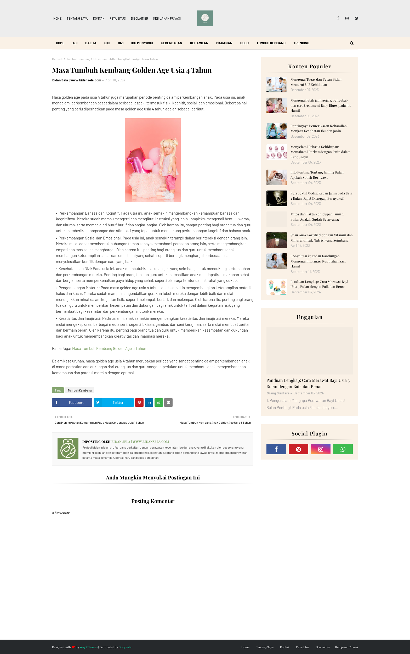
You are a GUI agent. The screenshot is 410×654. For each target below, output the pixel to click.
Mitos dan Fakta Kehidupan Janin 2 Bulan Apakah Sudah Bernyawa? (317, 216)
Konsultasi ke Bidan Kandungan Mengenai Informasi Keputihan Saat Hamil (318, 261)
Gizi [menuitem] (120, 43)
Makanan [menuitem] (224, 43)
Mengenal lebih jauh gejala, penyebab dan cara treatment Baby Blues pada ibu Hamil (321, 105)
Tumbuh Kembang (78, 59)
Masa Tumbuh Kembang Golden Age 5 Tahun (109, 348)
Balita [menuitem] (90, 43)
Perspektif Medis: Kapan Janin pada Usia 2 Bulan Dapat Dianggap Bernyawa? (321, 195)
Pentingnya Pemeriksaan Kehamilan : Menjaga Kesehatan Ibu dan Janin (319, 128)
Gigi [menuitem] (107, 43)
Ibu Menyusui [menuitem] (142, 43)
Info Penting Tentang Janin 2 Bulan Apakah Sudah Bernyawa (317, 175)
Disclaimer (139, 18)
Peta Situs (118, 18)
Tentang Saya (77, 18)
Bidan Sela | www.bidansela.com (76, 80)
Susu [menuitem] (244, 43)
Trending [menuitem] (301, 43)
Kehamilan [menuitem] (199, 43)
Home (57, 18)
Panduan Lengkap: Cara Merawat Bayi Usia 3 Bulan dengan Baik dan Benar (319, 284)
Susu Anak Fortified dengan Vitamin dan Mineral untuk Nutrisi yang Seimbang (322, 237)
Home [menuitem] (60, 43)
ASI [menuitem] (74, 43)
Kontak (98, 18)
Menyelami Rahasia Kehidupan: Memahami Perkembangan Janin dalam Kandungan (321, 151)
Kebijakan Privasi (167, 18)
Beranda (57, 59)
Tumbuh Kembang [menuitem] (271, 43)
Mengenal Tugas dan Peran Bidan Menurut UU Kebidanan (316, 82)
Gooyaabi (125, 647)
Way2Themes (89, 647)
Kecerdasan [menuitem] (171, 43)
